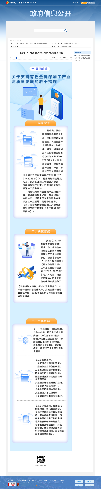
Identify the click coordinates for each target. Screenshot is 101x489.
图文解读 (20, 40)
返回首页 (91, 2)
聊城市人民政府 (16, 3)
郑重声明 (79, 481)
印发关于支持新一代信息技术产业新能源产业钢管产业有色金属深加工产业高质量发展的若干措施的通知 (82, 58)
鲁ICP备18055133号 (57, 485)
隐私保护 (89, 481)
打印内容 (63, 57)
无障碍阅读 (76, 2)
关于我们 (79, 485)
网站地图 (89, 485)
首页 (11, 40)
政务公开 (15, 40)
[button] (12, 480)
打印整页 (55, 57)
